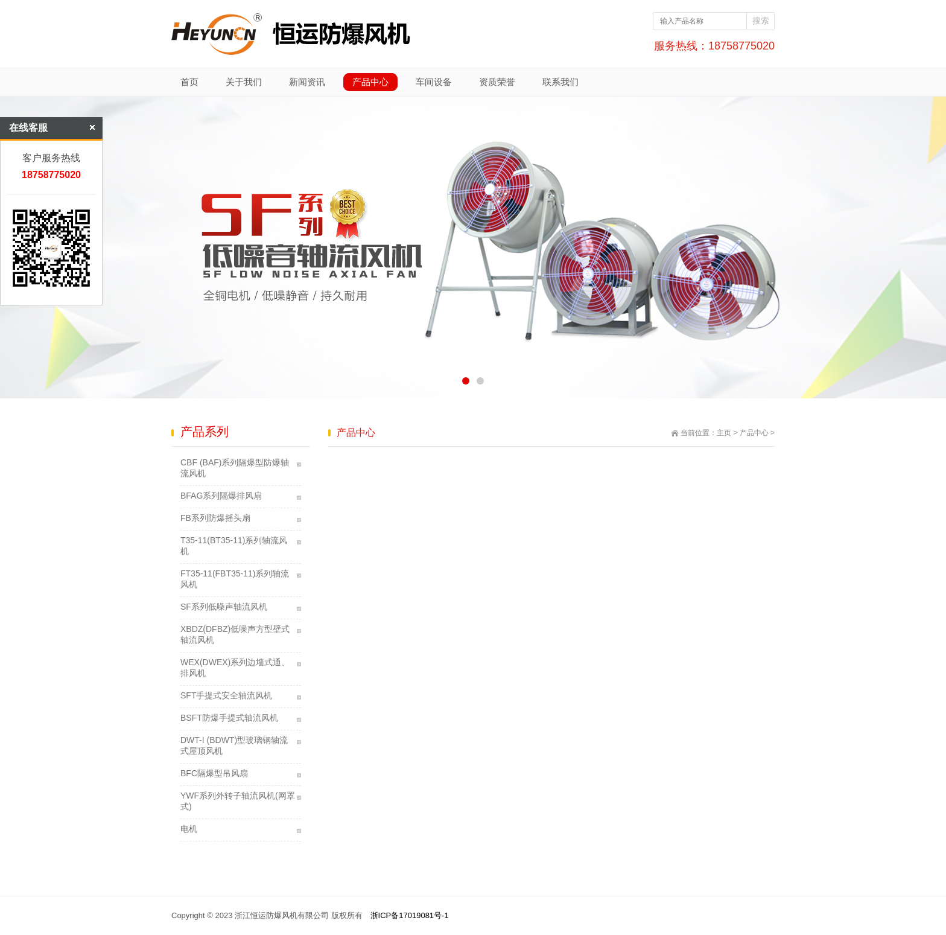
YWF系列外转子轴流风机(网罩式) (237, 801)
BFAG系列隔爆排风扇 (221, 495)
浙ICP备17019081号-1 (409, 915)
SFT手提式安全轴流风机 (226, 695)
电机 (188, 829)
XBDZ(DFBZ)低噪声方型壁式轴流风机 (235, 634)
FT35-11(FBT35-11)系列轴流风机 (234, 579)
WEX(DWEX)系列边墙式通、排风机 (235, 667)
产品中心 (754, 433)
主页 (724, 433)
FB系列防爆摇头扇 (215, 518)
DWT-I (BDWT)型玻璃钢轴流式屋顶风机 (234, 745)
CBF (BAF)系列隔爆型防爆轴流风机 (234, 468)
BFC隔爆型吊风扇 (214, 773)
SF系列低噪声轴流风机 (223, 606)
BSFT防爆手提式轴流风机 (229, 718)
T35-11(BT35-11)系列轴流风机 (233, 545)
